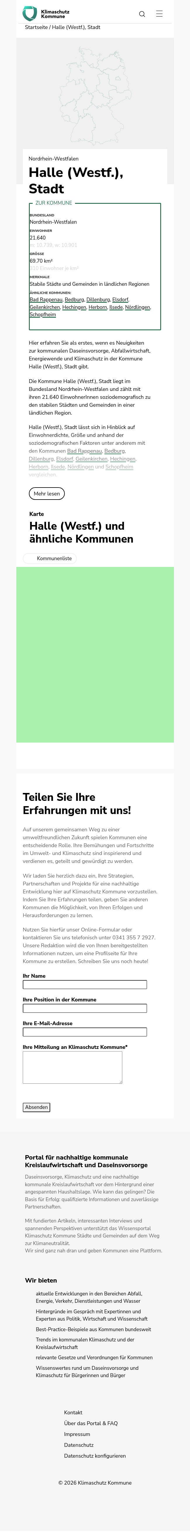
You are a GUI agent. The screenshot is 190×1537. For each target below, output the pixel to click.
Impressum (77, 1440)
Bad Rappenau (84, 450)
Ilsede (58, 466)
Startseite (36, 27)
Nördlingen (80, 466)
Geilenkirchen (92, 458)
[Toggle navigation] (159, 14)
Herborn (38, 466)
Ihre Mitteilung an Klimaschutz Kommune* (75, 1047)
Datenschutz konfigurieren (95, 1462)
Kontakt (73, 1418)
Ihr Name (34, 975)
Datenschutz (79, 1451)
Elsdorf (64, 458)
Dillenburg (41, 458)
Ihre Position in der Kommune (59, 999)
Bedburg (114, 450)
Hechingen (122, 458)
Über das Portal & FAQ (91, 1429)
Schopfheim (119, 466)
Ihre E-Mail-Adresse (47, 1023)
